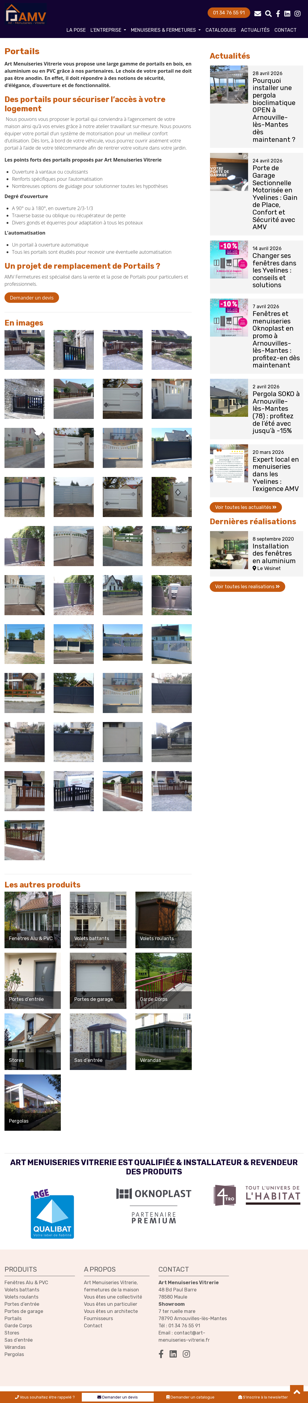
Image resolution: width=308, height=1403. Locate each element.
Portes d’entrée (21, 1304)
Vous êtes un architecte (111, 1311)
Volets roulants (21, 1297)
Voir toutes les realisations (247, 586)
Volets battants (21, 1290)
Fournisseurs (98, 1318)
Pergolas (14, 1354)
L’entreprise (106, 30)
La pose (76, 30)
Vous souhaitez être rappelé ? (45, 1397)
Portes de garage (23, 1311)
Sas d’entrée (18, 1340)
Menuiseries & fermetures (164, 30)
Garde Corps (18, 1325)
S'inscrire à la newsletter (263, 1397)
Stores (11, 1333)
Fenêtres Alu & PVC (26, 1282)
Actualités (255, 30)
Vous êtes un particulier (110, 1304)
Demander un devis (117, 1397)
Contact (285, 30)
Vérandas (14, 1347)
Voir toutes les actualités (246, 507)
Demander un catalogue (190, 1397)
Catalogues (221, 30)
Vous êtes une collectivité (113, 1297)
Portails (13, 1318)
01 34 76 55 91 (229, 13)
